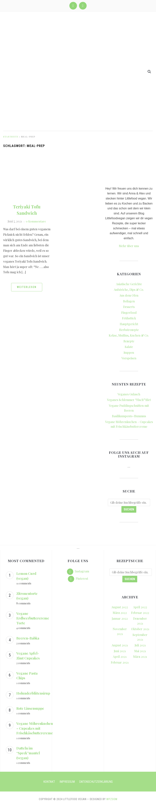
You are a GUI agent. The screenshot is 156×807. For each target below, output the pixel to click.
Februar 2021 (119, 662)
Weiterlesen (26, 287)
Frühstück (129, 318)
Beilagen (129, 301)
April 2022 (140, 607)
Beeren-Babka (27, 638)
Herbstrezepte (129, 330)
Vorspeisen (128, 358)
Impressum (67, 781)
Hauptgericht (129, 324)
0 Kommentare (36, 221)
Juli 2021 (140, 645)
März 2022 (120, 613)
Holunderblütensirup (33, 693)
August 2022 (119, 607)
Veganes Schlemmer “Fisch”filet (129, 400)
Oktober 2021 (140, 629)
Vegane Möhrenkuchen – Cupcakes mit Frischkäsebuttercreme (34, 728)
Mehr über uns (129, 246)
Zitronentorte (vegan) (27, 596)
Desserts (129, 307)
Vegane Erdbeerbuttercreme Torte (32, 618)
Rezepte (128, 341)
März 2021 (140, 657)
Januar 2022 (120, 618)
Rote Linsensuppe (30, 708)
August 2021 (120, 645)
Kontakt (49, 781)
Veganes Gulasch (129, 394)
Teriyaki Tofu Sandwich (27, 210)
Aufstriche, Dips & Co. (129, 290)
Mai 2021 (140, 651)
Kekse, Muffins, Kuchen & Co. (129, 335)
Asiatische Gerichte (129, 284)
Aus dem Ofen (128, 295)
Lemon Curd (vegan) (26, 576)
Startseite (10, 136)
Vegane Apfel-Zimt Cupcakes (28, 655)
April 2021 (119, 657)
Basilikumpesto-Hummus (129, 416)
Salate (129, 347)
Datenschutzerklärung (96, 781)
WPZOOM (111, 799)
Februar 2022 (140, 613)
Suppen (129, 352)
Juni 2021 (120, 651)
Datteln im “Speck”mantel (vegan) (28, 753)
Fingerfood (129, 313)
